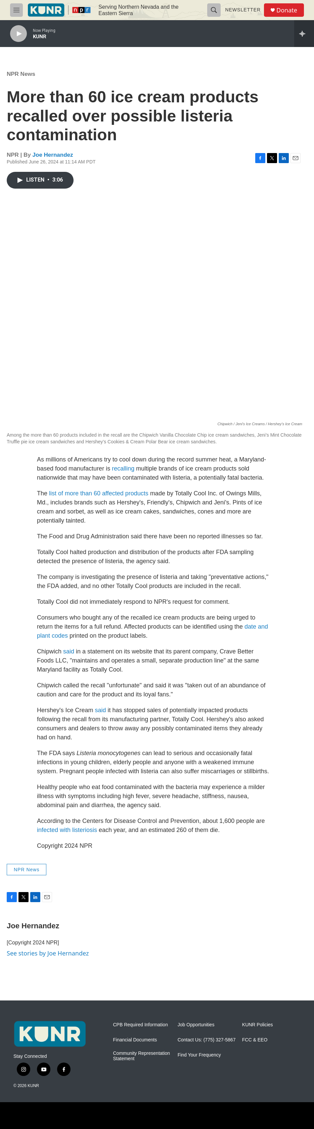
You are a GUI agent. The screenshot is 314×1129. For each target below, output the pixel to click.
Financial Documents (135, 1039)
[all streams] (304, 33)
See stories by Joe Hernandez (48, 953)
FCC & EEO (254, 1039)
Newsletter (243, 9)
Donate (286, 10)
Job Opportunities (196, 1024)
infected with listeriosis (67, 830)
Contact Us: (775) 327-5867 (207, 1039)
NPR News (21, 74)
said (68, 651)
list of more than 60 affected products (98, 493)
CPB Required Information (140, 1024)
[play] (18, 34)
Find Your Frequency (199, 1055)
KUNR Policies (257, 1024)
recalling (123, 468)
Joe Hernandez (53, 155)
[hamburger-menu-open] (16, 10)
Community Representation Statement (141, 1056)
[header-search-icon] (214, 10)
